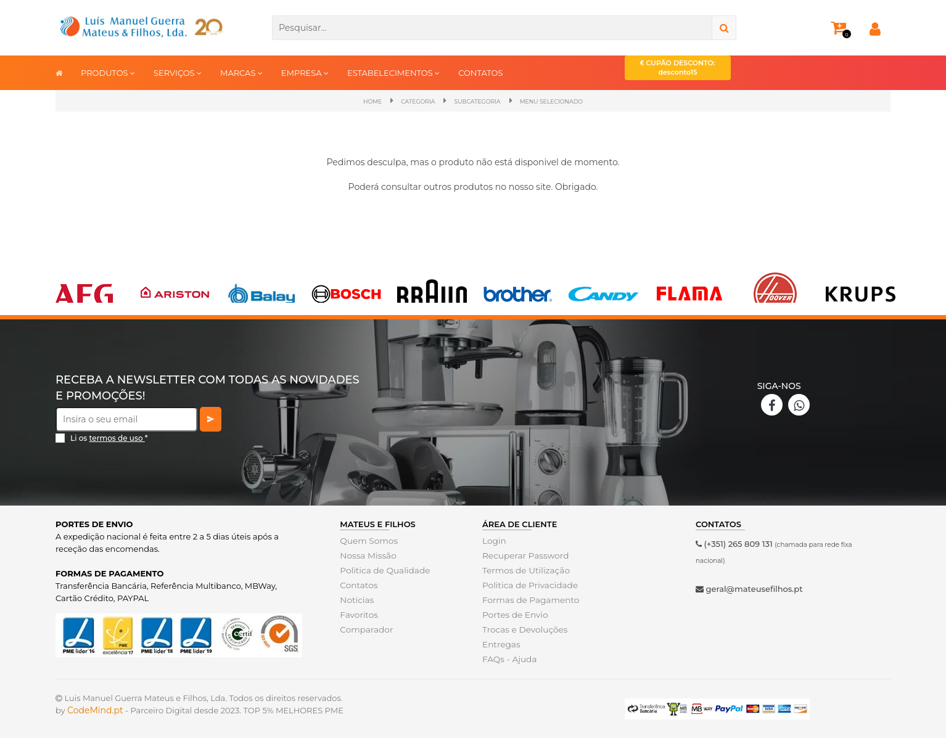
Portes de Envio (513, 614)
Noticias (356, 599)
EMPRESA (305, 72)
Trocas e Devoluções (523, 629)
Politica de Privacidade (527, 584)
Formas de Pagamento (528, 599)
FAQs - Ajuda (508, 658)
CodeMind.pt (95, 709)
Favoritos (358, 614)
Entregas (500, 644)
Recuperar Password (523, 555)
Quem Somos (367, 540)
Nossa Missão (366, 555)
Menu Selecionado (566, 100)
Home (351, 100)
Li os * (109, 437)
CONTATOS (480, 73)
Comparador (365, 629)
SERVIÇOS (178, 72)
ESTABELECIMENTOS (393, 72)
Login (493, 540)
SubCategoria (476, 100)
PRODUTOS (108, 72)
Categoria (404, 100)
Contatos (358, 584)
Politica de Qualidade (383, 570)
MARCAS (241, 72)
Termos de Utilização (524, 570)
